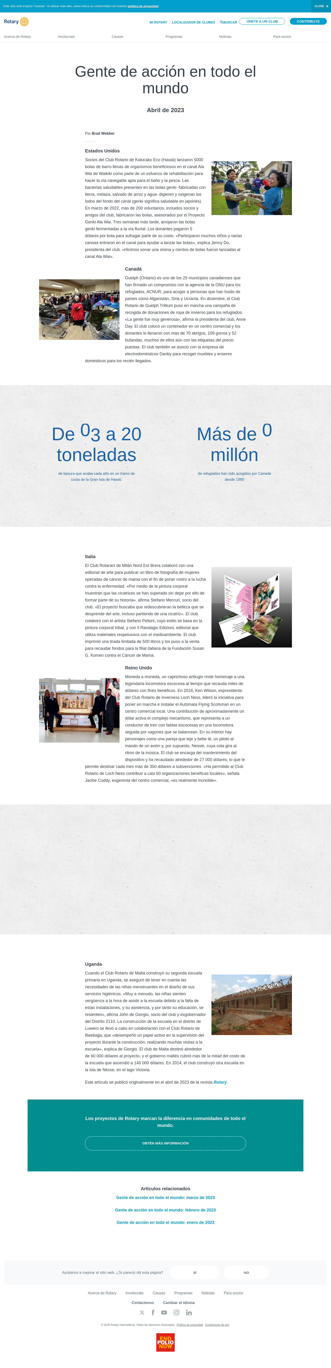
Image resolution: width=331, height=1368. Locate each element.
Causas (134, 34)
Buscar (230, 22)
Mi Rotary (158, 22)
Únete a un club (262, 21)
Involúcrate (80, 34)
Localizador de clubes (193, 22)
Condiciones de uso (217, 1325)
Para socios (300, 34)
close (319, 6)
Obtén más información (165, 1143)
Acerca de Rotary (26, 34)
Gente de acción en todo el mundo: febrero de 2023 (165, 1210)
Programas (188, 34)
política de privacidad (143, 6)
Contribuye (308, 21)
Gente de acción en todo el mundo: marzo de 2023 (165, 1197)
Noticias (241, 34)
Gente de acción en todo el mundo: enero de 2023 (165, 1222)
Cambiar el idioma (179, 1303)
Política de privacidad (190, 1325)
